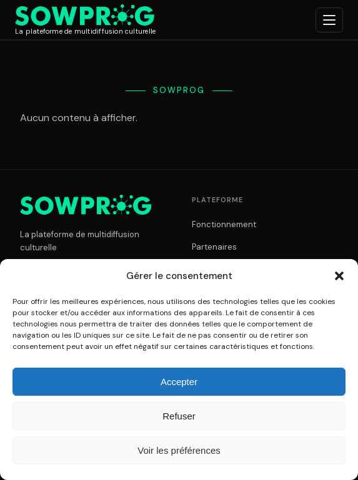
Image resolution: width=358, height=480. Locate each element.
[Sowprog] (85, 19)
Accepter (179, 381)
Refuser (179, 416)
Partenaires (214, 247)
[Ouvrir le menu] (329, 19)
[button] (339, 276)
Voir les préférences (179, 450)
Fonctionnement (224, 224)
